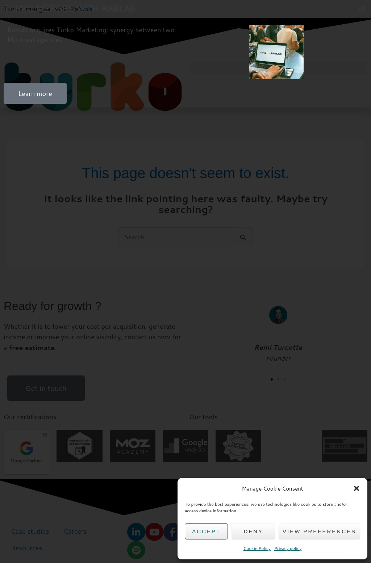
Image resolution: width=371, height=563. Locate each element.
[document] (185, 281)
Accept (206, 531)
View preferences (319, 531)
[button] (356, 488)
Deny (253, 531)
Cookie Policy (257, 548)
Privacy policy (288, 548)
